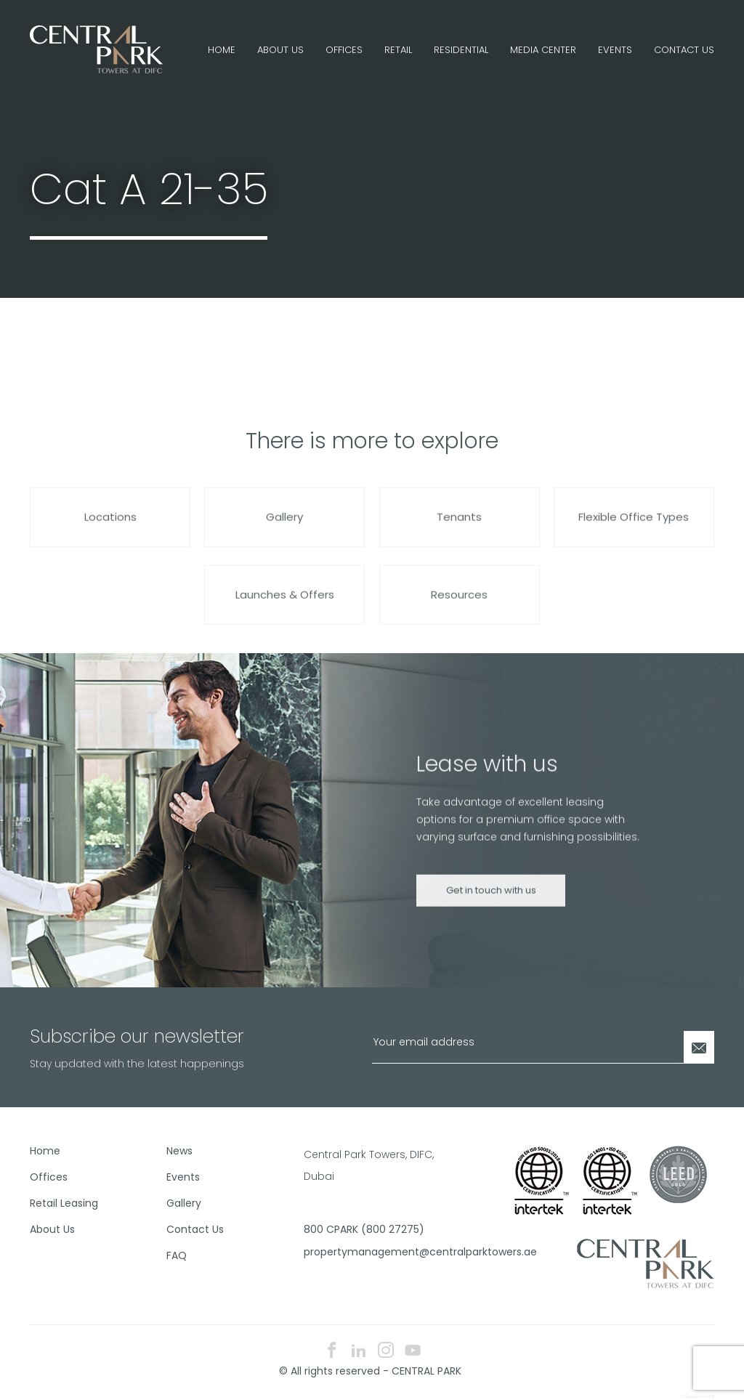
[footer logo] (645, 1262)
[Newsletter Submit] (699, 1047)
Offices (344, 50)
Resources (459, 607)
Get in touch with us (491, 903)
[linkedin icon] (359, 1351)
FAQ (176, 1255)
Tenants (459, 530)
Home (221, 50)
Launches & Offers (284, 607)
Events (615, 50)
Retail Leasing (64, 1203)
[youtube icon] (413, 1351)
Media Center (543, 50)
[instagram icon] (386, 1351)
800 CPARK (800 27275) (364, 1229)
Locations (110, 530)
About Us (280, 50)
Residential (461, 50)
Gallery (284, 530)
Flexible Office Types (633, 530)
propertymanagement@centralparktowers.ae (366, 1252)
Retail (398, 50)
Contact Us (684, 50)
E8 (711, 1396)
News (179, 1151)
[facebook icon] (332, 1351)
